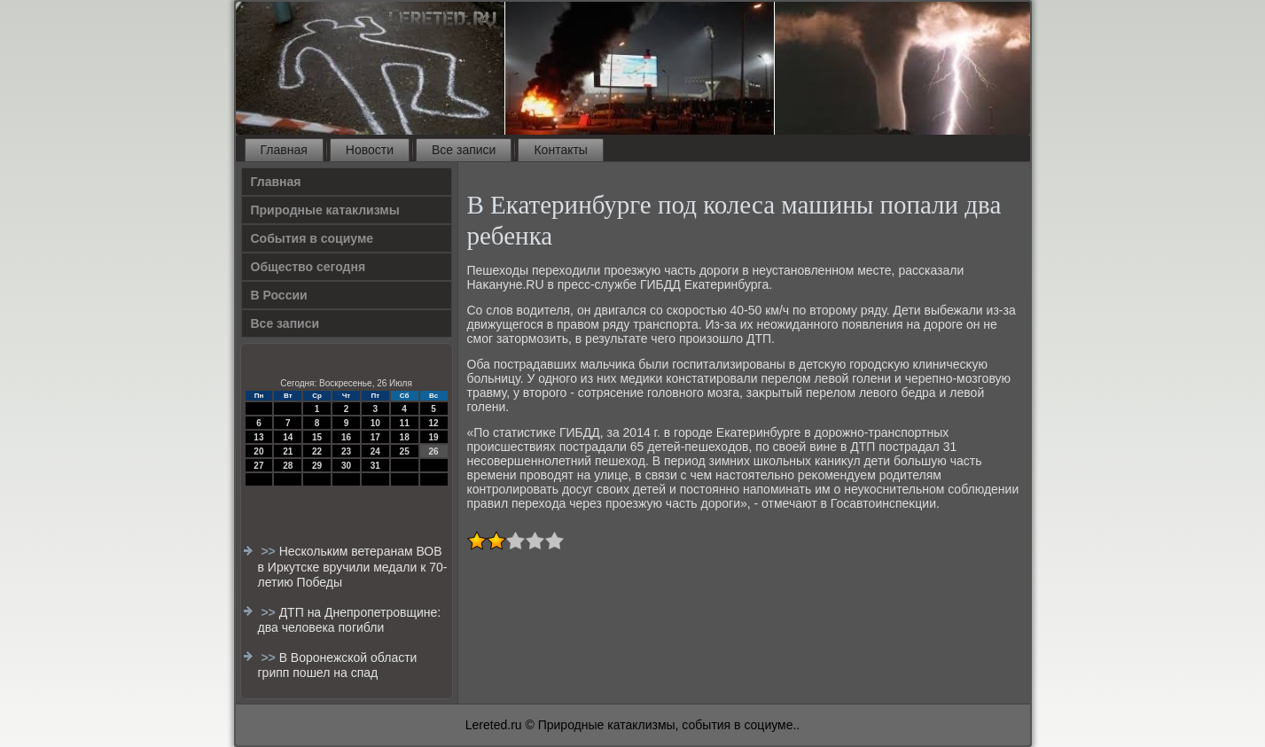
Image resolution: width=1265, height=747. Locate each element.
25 (405, 451)
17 (375, 437)
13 (258, 437)
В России (279, 295)
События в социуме (312, 238)
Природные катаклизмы (325, 210)
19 (433, 437)
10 (375, 423)
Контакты (560, 150)
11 (405, 423)
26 (433, 451)
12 (433, 423)
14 (288, 437)
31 (375, 466)
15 (317, 437)
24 (375, 451)
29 (317, 466)
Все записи (464, 150)
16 (346, 437)
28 (288, 466)
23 (346, 451)
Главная (284, 150)
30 (346, 466)
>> (269, 551)
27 (258, 466)
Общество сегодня (308, 267)
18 (405, 437)
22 (317, 451)
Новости (370, 150)
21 (288, 451)
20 (258, 451)
